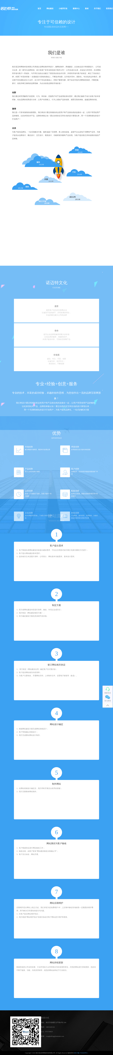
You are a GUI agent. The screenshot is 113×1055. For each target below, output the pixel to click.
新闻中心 (76, 8)
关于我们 (97, 8)
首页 (39, 8)
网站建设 (50, 8)
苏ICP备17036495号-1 (81, 1053)
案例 (86, 8)
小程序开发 (63, 8)
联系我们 (109, 8)
